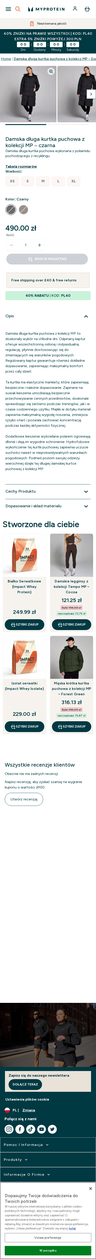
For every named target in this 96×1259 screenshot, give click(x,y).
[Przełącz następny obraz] (91, 94)
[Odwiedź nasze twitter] (52, 1129)
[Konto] (75, 9)
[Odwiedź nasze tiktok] (30, 1129)
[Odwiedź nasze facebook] (19, 1129)
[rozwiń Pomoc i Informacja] (26, 1144)
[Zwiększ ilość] (39, 245)
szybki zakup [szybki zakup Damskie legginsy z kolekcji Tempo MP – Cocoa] (71, 624)
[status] (25, 245)
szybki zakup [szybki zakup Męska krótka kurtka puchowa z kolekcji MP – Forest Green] (71, 726)
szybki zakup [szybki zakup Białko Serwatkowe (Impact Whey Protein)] (24, 624)
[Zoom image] (51, 71)
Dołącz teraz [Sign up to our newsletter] (25, 1084)
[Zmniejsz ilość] (11, 245)
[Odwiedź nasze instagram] (9, 1129)
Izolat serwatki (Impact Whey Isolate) (24, 686)
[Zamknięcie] (91, 1189)
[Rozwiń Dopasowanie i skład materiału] (48, 506)
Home (6, 59)
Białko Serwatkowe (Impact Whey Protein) (24, 586)
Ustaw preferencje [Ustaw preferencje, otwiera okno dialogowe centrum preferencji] (48, 1237)
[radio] (12, 181)
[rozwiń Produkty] (16, 1159)
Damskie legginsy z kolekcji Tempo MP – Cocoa (71, 586)
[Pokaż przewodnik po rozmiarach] (22, 166)
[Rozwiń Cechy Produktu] (48, 492)
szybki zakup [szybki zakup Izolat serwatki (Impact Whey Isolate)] (24, 726)
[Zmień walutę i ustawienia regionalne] (48, 1110)
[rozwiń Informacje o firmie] (27, 1174)
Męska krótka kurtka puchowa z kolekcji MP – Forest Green (71, 688)
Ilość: (10, 235)
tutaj (72, 1228)
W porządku (48, 1250)
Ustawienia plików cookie (27, 1099)
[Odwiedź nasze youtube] (41, 1129)
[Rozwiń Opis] (48, 316)
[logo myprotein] (46, 9)
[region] (48, 1220)
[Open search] (18, 9)
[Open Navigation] (8, 9)
